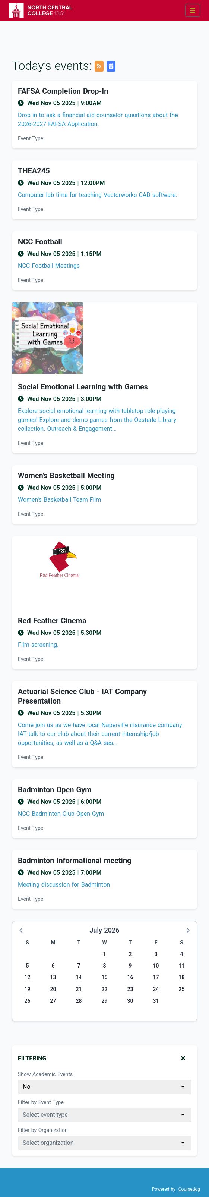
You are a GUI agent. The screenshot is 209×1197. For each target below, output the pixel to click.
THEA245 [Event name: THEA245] (34, 170)
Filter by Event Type (41, 1102)
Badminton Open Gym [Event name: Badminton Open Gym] (55, 789)
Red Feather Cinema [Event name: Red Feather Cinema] (52, 620)
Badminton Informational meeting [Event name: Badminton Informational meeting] (75, 860)
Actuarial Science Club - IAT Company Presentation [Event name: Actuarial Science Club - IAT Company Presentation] (82, 696)
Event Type (30, 138)
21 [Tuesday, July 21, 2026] (79, 989)
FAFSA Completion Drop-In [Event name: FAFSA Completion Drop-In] (63, 91)
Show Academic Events (45, 1074)
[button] (21, 930)
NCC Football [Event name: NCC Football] (40, 241)
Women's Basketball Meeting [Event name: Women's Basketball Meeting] (66, 475)
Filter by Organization (43, 1130)
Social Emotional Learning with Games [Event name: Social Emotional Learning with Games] (83, 386)
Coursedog (189, 1189)
